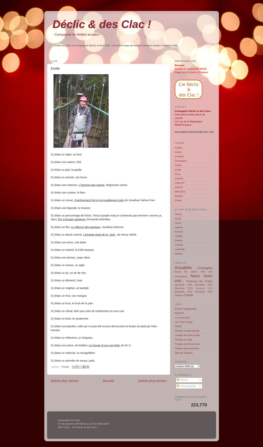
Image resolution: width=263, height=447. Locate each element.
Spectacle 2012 (204, 288)
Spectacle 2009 (183, 284)
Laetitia (179, 236)
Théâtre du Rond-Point (187, 344)
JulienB (179, 178)
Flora (177, 174)
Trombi (65, 366)
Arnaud (179, 231)
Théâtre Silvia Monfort (187, 348)
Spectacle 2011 (184, 288)
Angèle (179, 147)
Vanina (178, 253)
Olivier (178, 214)
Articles (182, 379)
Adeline (179, 227)
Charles (179, 244)
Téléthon (179, 295)
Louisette (180, 249)
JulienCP (180, 183)
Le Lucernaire (182, 317)
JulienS (179, 187)
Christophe (181, 160)
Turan (178, 223)
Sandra (179, 196)
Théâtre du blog (183, 339)
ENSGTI (179, 313)
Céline (178, 165)
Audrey (179, 240)
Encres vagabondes (186, 308)
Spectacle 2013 (183, 291)
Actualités (183, 267)
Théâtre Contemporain (187, 330)
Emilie (178, 169)
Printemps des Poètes (199, 281)
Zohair (178, 200)
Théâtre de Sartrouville (187, 335)
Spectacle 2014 (203, 291)
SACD (178, 326)
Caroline (179, 156)
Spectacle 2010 (203, 284)
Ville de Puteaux (184, 352)
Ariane (178, 152)
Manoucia (180, 191)
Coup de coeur (186, 271)
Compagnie (204, 268)
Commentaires (186, 386)
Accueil (108, 381)
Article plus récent (64, 381)
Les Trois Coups (184, 322)
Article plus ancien (152, 381)
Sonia (178, 218)
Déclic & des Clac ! (102, 24)
